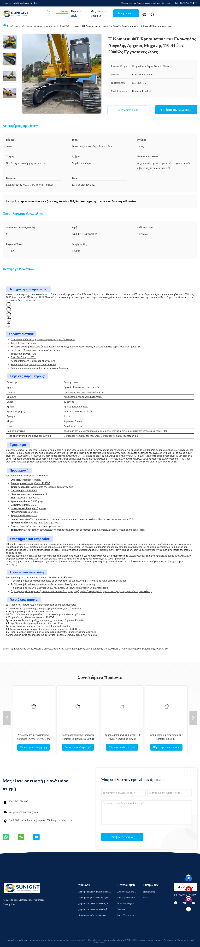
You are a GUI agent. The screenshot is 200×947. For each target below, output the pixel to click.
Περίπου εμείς (76, 13)
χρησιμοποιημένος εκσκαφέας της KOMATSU (46, 26)
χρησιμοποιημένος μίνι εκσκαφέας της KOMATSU (92, 648)
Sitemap (121, 909)
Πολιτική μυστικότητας (16, 940)
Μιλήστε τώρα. (126, 13)
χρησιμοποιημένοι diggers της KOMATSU (145, 648)
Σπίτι (50, 11)
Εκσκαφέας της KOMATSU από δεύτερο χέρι (39, 648)
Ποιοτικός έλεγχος (125, 903)
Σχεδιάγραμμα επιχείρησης (126, 892)
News (145, 897)
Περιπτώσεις (149, 892)
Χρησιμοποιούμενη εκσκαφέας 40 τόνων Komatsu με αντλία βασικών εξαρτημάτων (122, 739)
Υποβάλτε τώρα (122, 837)
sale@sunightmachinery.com (24, 812)
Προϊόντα (62, 11)
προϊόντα (18, 26)
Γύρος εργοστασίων (126, 897)
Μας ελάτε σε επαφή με (98, 13)
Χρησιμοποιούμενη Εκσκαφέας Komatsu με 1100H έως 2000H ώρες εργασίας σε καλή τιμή (77, 739)
